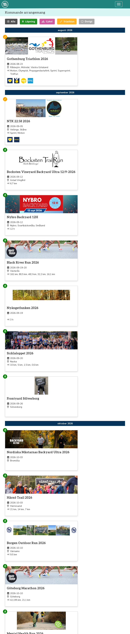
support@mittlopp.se (99, 621)
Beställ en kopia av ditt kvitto (104, 625)
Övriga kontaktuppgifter (101, 629)
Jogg (7, 626)
